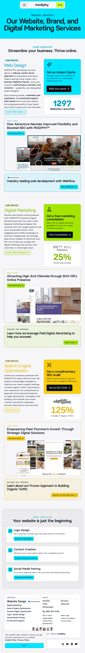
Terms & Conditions (68, 618)
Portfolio (46, 601)
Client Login (65, 615)
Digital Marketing (14, 605)
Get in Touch (47, 615)
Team (44, 604)
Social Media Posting (16, 617)
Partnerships (47, 607)
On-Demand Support (15, 621)
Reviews (64, 601)
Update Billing (47, 618)
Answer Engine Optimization (19, 611)
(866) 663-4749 (52, 611)
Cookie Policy (47, 621)
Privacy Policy (66, 621)
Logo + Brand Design (16, 614)
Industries (65, 604)
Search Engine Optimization (19, 608)
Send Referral (47, 623)
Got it (24, 645)
